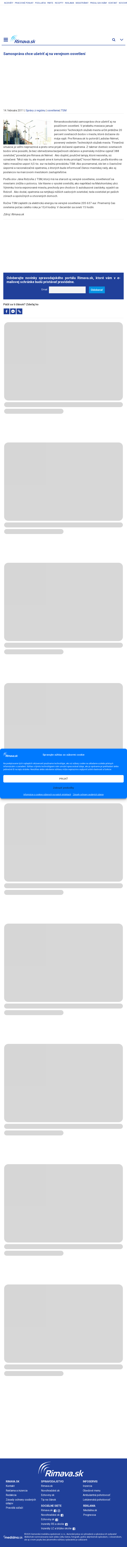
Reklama (69, 3)
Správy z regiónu (35, 110)
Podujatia (40, 3)
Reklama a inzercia (16, 1490)
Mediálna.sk (90, 1510)
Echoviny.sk (47, 1495)
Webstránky (82, 3)
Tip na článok (48, 1499)
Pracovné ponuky (24, 3)
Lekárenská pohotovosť (97, 1499)
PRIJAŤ (63, 778)
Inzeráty (8, 3)
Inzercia (87, 1486)
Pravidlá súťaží (14, 1507)
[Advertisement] (63, 80)
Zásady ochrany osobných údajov (88, 794)
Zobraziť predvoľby (63, 787)
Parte (50, 3)
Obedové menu (91, 1490)
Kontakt (112, 3)
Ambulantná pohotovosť (97, 1495)
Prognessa (89, 1514)
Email (44, 289)
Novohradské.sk (50, 1490)
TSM (63, 110)
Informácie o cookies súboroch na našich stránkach (47, 794)
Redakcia (11, 1495)
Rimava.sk (47, 1486)
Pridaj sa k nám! (98, 3)
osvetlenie (53, 110)
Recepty (59, 3)
